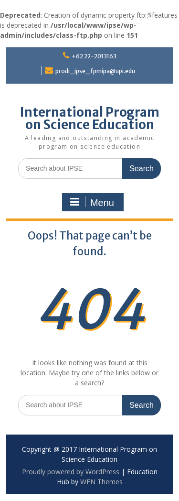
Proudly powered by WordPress (70, 471)
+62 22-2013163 (94, 56)
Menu (91, 202)
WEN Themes (101, 481)
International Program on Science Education (89, 118)
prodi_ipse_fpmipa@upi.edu (95, 71)
